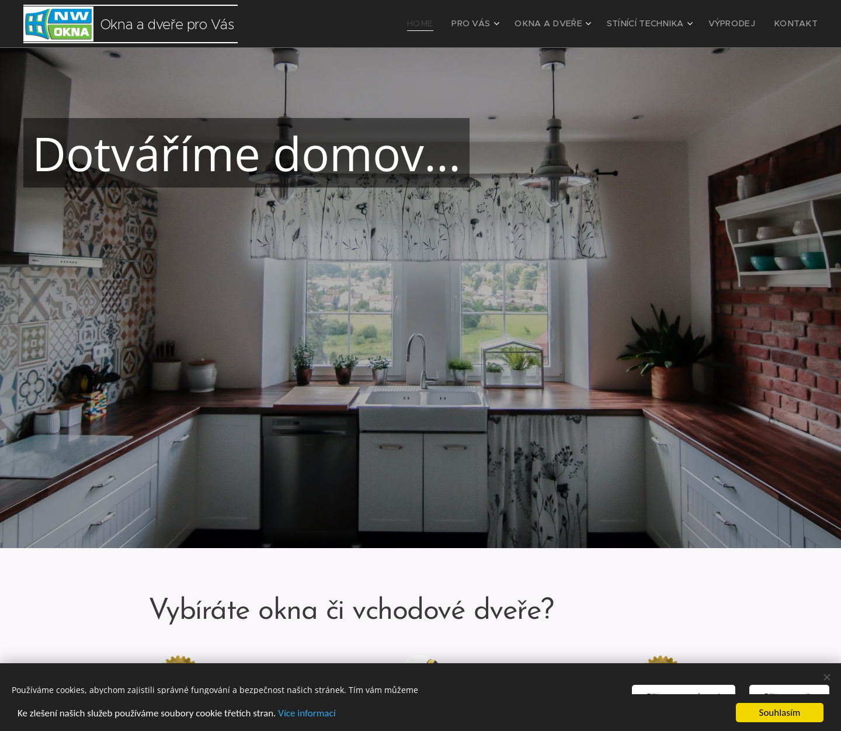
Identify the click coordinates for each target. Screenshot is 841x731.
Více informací (306, 713)
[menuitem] (449, 24)
